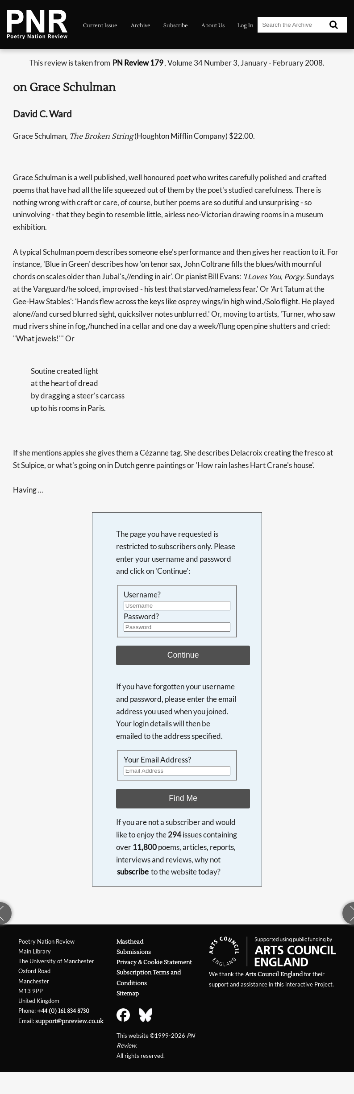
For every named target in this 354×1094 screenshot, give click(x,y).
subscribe (133, 871)
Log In (245, 25)
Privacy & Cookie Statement (154, 962)
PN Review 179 (137, 62)
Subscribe (175, 25)
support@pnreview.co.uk (69, 1021)
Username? (142, 594)
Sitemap (128, 993)
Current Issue (100, 25)
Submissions (134, 952)
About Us (213, 25)
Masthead (130, 941)
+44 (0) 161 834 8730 (63, 1011)
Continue (183, 655)
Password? (141, 616)
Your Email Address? (157, 759)
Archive (140, 25)
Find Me (183, 798)
